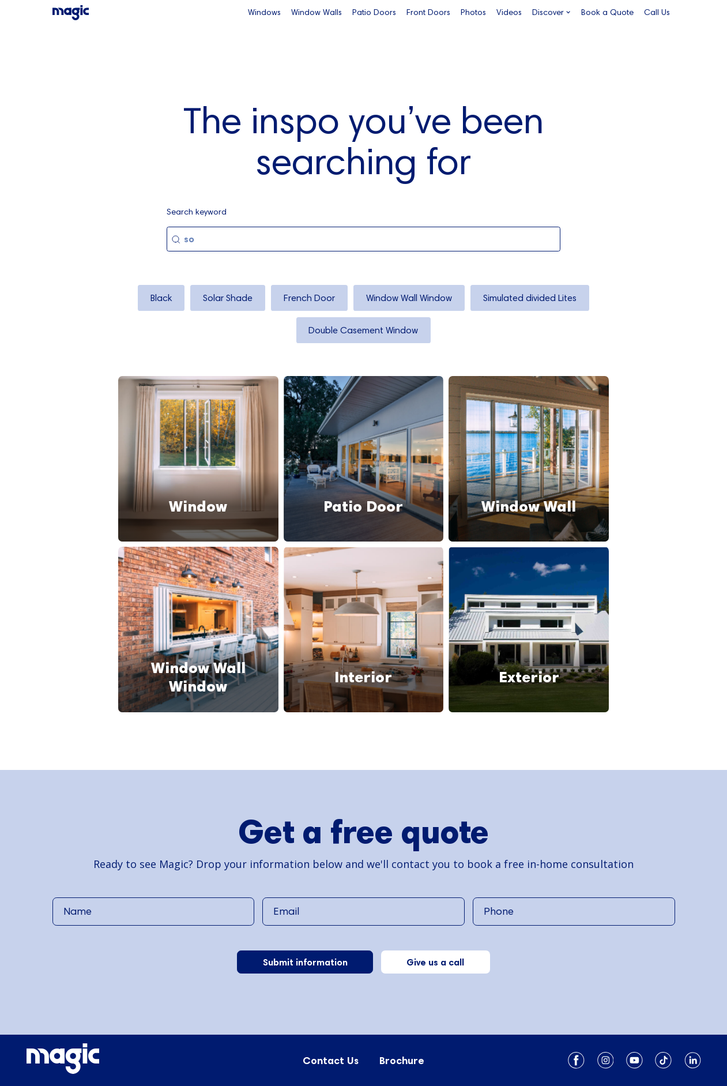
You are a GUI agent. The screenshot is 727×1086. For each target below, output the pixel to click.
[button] (551, 12)
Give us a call (435, 962)
